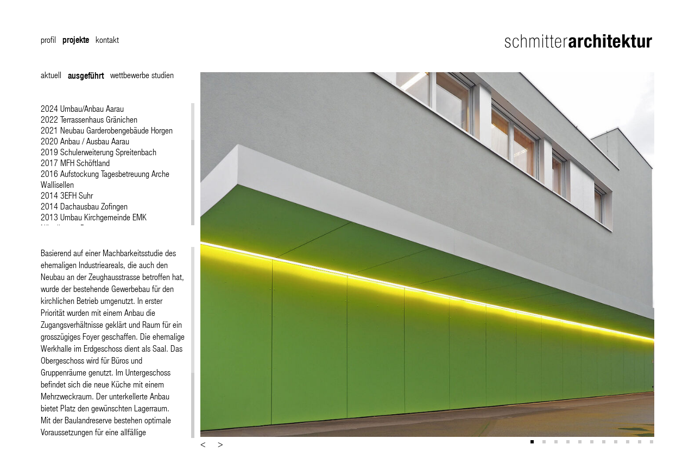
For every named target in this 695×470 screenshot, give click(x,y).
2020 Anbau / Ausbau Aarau (85, 141)
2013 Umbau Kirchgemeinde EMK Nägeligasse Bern (94, 222)
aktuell (51, 74)
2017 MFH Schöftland (75, 162)
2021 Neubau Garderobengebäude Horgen (107, 130)
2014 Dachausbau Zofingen (84, 206)
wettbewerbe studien (142, 74)
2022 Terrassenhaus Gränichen (89, 119)
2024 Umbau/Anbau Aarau (82, 108)
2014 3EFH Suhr (67, 195)
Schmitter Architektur (579, 41)
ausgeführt (86, 75)
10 (641, 443)
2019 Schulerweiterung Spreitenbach (98, 152)
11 (653, 443)
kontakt (107, 39)
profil (48, 39)
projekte (75, 39)
